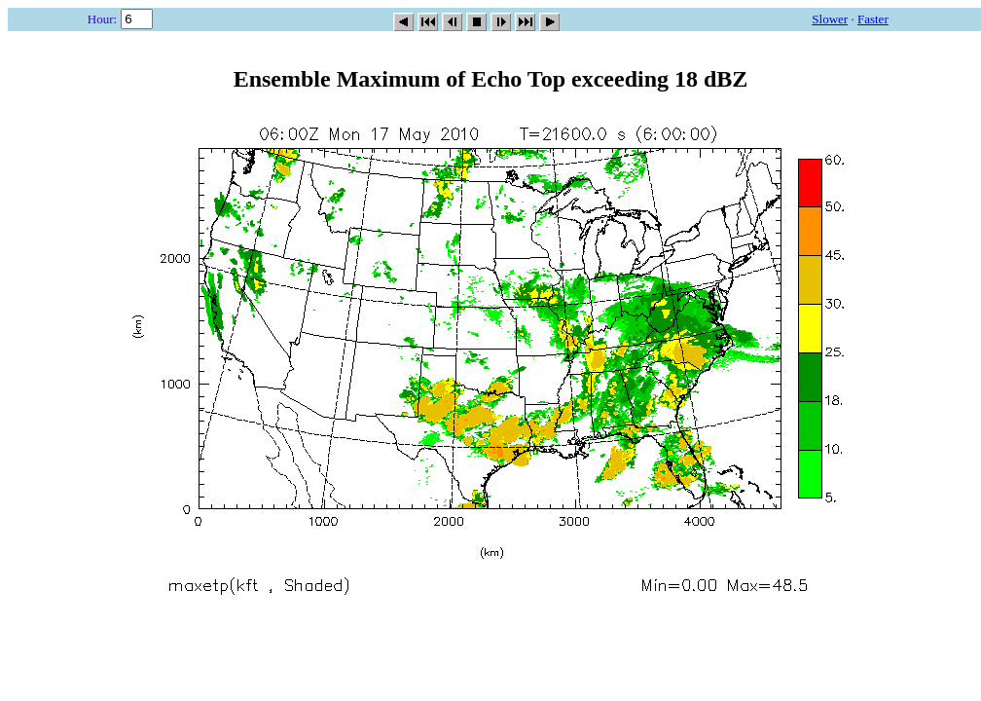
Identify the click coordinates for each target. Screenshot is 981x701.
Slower (830, 19)
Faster (873, 19)
